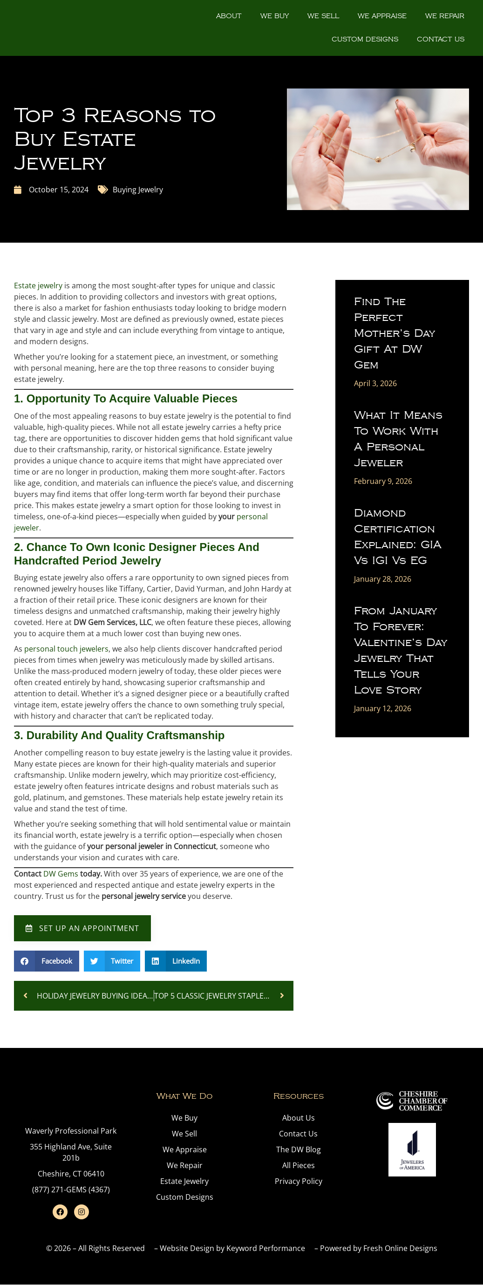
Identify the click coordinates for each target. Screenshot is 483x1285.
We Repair (444, 16)
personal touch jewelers (66, 649)
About (229, 16)
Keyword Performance (265, 1248)
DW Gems (60, 874)
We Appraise (382, 16)
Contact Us (440, 39)
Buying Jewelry (138, 189)
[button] (46, 961)
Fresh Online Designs (400, 1248)
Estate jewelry (38, 285)
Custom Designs (365, 39)
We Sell (323, 16)
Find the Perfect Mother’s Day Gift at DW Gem (394, 333)
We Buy (274, 16)
